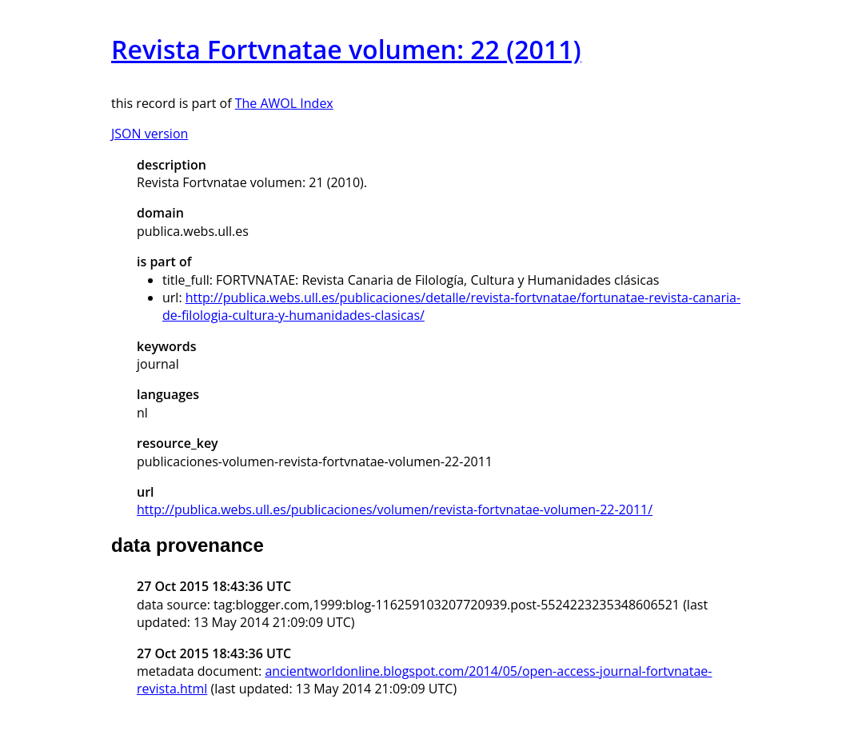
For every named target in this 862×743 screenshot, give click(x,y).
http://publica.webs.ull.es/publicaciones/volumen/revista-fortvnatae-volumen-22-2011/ (394, 509)
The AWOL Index (284, 103)
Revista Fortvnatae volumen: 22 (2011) (346, 49)
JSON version (149, 133)
